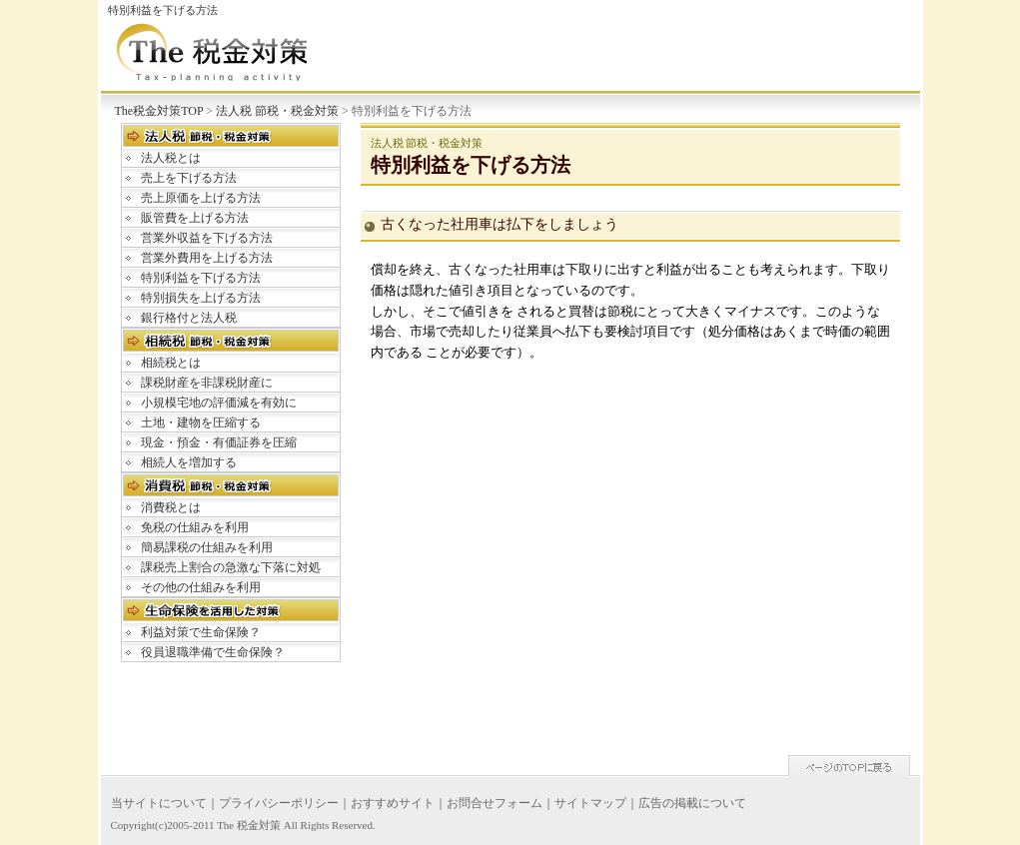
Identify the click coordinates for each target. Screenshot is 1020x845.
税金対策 (259, 825)
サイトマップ (590, 803)
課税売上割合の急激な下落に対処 (231, 567)
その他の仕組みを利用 (201, 587)
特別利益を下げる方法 (201, 278)
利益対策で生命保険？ (201, 632)
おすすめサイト (393, 803)
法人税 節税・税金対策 (277, 111)
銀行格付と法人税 (189, 318)
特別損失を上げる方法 (201, 298)
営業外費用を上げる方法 (207, 258)
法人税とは (171, 158)
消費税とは (171, 507)
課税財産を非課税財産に (207, 383)
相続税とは (171, 363)
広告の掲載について (692, 803)
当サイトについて (159, 803)
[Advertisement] (540, 615)
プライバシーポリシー (279, 803)
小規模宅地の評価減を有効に (219, 403)
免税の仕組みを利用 (195, 527)
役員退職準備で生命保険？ (213, 652)
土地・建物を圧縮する (201, 422)
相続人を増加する (189, 462)
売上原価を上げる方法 (201, 198)
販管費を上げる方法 (195, 218)
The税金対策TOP (159, 111)
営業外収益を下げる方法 (207, 238)
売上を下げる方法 (189, 178)
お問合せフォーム (494, 803)
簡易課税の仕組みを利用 (207, 547)
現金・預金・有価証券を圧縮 (219, 442)
